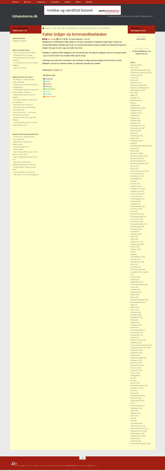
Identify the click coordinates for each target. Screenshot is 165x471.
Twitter (46, 82)
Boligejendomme (136, 109)
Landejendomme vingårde (139, 273)
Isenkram (133, 250)
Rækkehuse (134, 354)
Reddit (46, 92)
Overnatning (134, 333)
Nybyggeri (134, 316)
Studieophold (135, 401)
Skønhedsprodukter (137, 386)
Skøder (133, 384)
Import (132, 240)
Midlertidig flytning (136, 303)
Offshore (133, 323)
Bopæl (132, 131)
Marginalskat (135, 293)
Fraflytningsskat (136, 207)
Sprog (132, 394)
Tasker (132, 412)
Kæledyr (133, 260)
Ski (131, 379)
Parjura (133, 338)
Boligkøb (133, 114)
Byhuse (133, 139)
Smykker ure (135, 389)
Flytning (133, 184)
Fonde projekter (136, 195)
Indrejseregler (135, 245)
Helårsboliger (135, 227)
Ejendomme (134, 154)
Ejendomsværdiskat (137, 164)
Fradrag (133, 205)
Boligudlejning (135, 129)
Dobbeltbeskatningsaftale (139, 147)
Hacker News (49, 97)
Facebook (48, 80)
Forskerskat (134, 202)
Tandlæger (134, 409)
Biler (132, 94)
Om (74, 2)
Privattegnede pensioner (139, 348)
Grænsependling (136, 217)
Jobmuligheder (135, 258)
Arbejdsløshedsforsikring (139, 71)
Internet (133, 248)
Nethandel (134, 313)
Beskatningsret (135, 91)
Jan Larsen (52, 40)
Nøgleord (38, 2)
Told (132, 422)
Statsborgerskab (136, 396)
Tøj (131, 419)
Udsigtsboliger (135, 434)
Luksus (133, 288)
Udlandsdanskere (136, 432)
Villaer (132, 439)
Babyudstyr (134, 84)
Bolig (132, 104)
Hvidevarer (134, 235)
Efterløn (133, 152)
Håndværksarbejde (137, 225)
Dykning (133, 149)
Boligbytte (134, 106)
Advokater (134, 66)
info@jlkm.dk (57, 71)
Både (132, 81)
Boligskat (133, 124)
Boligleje (133, 119)
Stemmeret (134, 399)
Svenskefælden (136, 406)
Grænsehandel (135, 215)
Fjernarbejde (135, 179)
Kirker (132, 265)
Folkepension (135, 192)
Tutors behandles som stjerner (24, 173)
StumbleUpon (49, 90)
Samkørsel (134, 371)
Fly (131, 182)
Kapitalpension (135, 263)
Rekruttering (134, 361)
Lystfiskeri (134, 290)
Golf (132, 212)
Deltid (132, 144)
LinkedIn (47, 95)
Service (133, 374)
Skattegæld (134, 376)
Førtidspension (135, 190)
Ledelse (133, 278)
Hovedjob (134, 232)
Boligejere (134, 111)
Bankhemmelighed (137, 86)
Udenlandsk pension (137, 429)
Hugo (90, 467)
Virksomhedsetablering (138, 444)
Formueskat (134, 197)
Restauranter (135, 366)
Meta (64, 2)
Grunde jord (134, 220)
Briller (132, 134)
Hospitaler (134, 230)
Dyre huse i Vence (19, 69)
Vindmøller (134, 442)
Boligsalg (133, 121)
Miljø (132, 306)
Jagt (132, 255)
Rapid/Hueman (71, 467)
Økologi (133, 321)
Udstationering (135, 437)
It (131, 253)
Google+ (47, 85)
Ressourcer (134, 364)
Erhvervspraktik (136, 174)
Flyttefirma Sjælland (20, 42)
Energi (132, 169)
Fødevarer (134, 187)
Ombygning (134, 326)
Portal (14, 2)
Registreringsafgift (137, 359)
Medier (133, 298)
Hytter (132, 237)
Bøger (132, 96)
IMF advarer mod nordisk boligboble (26, 175)
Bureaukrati (134, 137)
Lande (26, 2)
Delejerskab (134, 142)
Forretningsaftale (136, 200)
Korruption (134, 268)
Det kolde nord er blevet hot (23, 106)
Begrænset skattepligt (138, 89)
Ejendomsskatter (136, 162)
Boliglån (133, 116)
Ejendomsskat (135, 159)
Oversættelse (135, 336)
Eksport (133, 167)
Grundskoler (134, 222)
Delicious (47, 87)
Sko (132, 381)
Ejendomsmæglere (137, 157)
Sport (132, 391)
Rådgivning (134, 351)
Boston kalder (18, 150)
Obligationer (134, 318)
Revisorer (134, 369)
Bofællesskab (135, 101)
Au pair (133, 78)
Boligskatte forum (136, 126)
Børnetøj (133, 99)
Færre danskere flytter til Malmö (24, 53)
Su (131, 404)
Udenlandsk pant (136, 427)
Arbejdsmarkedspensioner (139, 73)
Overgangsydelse (136, 331)
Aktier (132, 68)
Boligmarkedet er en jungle (22, 56)
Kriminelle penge (136, 270)
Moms (132, 311)
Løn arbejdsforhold (137, 285)
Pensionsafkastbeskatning (139, 346)
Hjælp (84, 2)
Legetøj (133, 280)
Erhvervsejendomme (137, 172)
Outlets (133, 328)
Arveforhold (134, 76)
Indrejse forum (135, 242)
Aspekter (52, 2)
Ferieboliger (134, 177)
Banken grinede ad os (21, 148)
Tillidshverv (134, 414)
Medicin (133, 295)
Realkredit (134, 356)
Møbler (133, 308)
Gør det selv (134, 210)
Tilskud (133, 417)
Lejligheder (134, 283)
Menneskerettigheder (138, 301)
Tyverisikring (135, 424)
